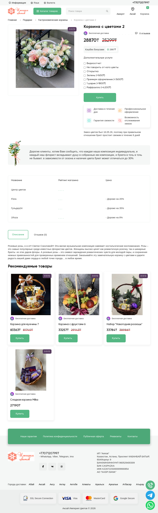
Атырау (140, 484)
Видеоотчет (92, 63)
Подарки (27, 20)
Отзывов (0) (40, 234)
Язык (35, 2)
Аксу (52, 484)
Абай (31, 484)
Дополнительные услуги (98, 58)
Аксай (42, 484)
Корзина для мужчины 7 (24, 324)
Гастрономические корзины (53, 20)
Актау (62, 484)
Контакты (133, 436)
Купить (99, 97)
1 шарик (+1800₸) (95, 83)
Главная (12, 20)
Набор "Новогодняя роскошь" (124, 324)
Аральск (99, 484)
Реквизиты (116, 436)
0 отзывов (142, 33)
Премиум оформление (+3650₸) (103, 79)
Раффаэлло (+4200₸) (97, 87)
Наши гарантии (28, 436)
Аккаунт (121, 14)
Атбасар (127, 484)
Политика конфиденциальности (60, 436)
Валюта (49, 2)
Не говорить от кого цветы (101, 67)
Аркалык (113, 484)
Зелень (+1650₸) (94, 75)
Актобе (74, 484)
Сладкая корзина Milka (24, 400)
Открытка (91, 71)
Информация (17, 2)
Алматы (86, 484)
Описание (18, 234)
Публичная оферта (93, 436)
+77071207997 (140, 2)
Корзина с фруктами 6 (72, 324)
